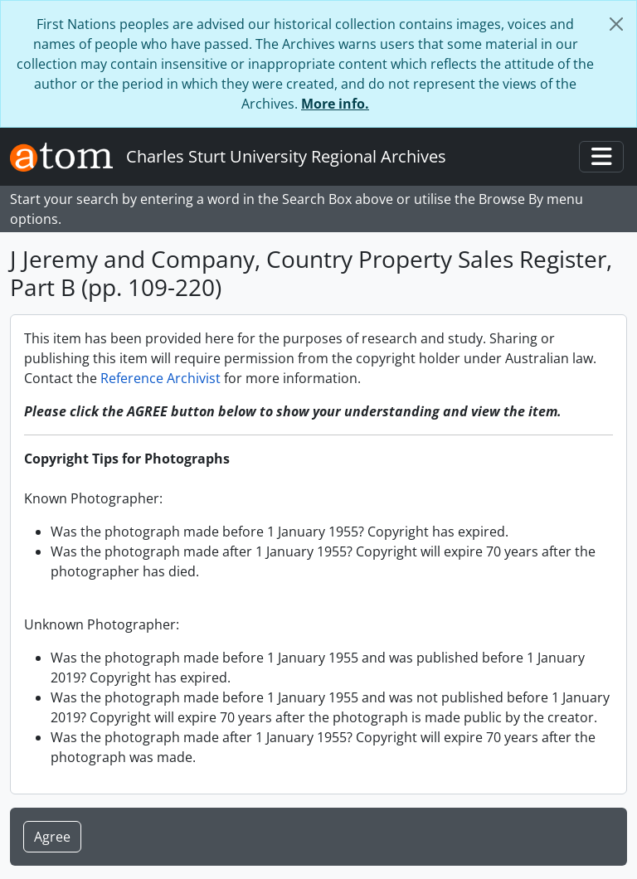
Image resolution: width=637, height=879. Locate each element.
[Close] (616, 24)
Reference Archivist (160, 378)
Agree (52, 837)
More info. (335, 104)
